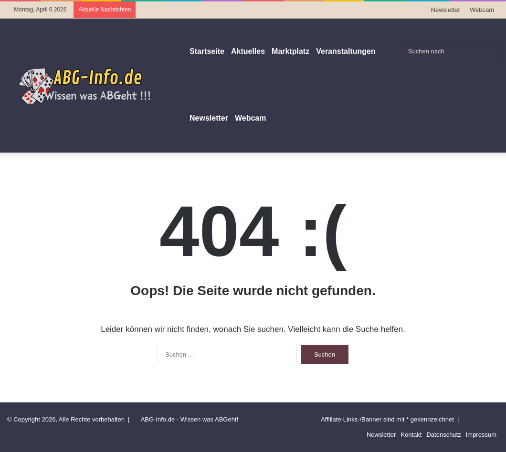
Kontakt (411, 434)
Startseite (207, 51)
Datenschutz (443, 434)
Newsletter (445, 9)
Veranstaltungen (345, 51)
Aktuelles (248, 51)
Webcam (482, 9)
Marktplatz (290, 51)
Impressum (481, 434)
